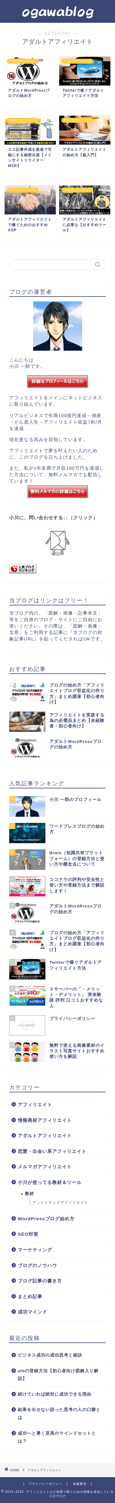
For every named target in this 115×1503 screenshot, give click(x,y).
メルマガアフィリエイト (45, 1166)
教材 (29, 1193)
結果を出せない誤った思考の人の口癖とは (59, 1413)
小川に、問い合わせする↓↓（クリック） (53, 517)
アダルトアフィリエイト (45, 1135)
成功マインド (32, 1311)
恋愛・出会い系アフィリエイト (52, 1151)
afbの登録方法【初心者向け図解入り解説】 (58, 1375)
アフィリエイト (35, 1104)
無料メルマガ (63, 474)
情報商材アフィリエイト (45, 1120)
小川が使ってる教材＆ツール (50, 1182)
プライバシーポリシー (45, 1483)
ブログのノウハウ (37, 1265)
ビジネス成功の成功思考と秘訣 (50, 1355)
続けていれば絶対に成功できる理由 (54, 1394)
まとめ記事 (30, 1296)
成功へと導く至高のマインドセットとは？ (57, 1437)
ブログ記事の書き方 (40, 1280)
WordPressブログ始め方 (46, 1218)
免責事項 (79, 1483)
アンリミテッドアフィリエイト (60, 1202)
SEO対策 (28, 1234)
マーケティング (35, 1249)
